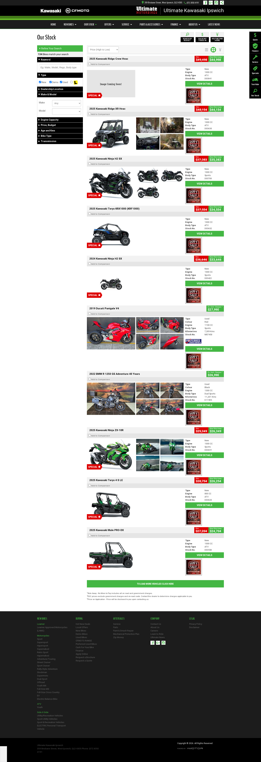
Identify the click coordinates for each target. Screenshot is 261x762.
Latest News (214, 24)
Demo (53, 82)
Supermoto (42, 675)
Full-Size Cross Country (48, 692)
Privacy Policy (195, 624)
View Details (204, 83)
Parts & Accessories (151, 24)
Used (64, 82)
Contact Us (155, 624)
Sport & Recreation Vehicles (50, 722)
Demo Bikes (82, 634)
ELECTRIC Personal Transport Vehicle (51, 727)
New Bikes (70, 24)
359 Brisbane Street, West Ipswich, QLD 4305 (162, 2)
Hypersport (42, 645)
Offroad (41, 682)
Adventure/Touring (46, 659)
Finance (176, 24)
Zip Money (118, 637)
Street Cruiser (43, 662)
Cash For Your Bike (85, 647)
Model (42, 110)
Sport (39, 639)
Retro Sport (42, 652)
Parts (115, 627)
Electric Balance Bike (47, 699)
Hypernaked (43, 655)
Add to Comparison (100, 64)
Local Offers (82, 627)
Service (127, 24)
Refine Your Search (50, 48)
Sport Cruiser (43, 665)
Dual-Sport (42, 679)
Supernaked (43, 649)
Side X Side (42, 712)
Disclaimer (194, 627)
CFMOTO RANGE (84, 640)
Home (53, 24)
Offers (109, 24)
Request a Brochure (85, 657)
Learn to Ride (156, 634)
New (42, 82)
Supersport (42, 642)
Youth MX (41, 685)
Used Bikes (81, 637)
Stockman (42, 672)
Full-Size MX (43, 689)
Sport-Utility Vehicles (47, 719)
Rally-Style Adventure (47, 669)
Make (42, 102)
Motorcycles (43, 635)
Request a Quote (84, 660)
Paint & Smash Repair (123, 630)
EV (38, 695)
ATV (39, 704)
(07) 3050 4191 (193, 2)
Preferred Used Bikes (86, 644)
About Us (194, 24)
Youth (40, 707)
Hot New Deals (83, 624)
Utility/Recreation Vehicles (50, 715)
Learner (41, 624)
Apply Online (82, 654)
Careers (154, 630)
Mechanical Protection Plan (126, 634)
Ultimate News (157, 637)
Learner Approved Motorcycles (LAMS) (52, 629)
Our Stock (90, 24)
